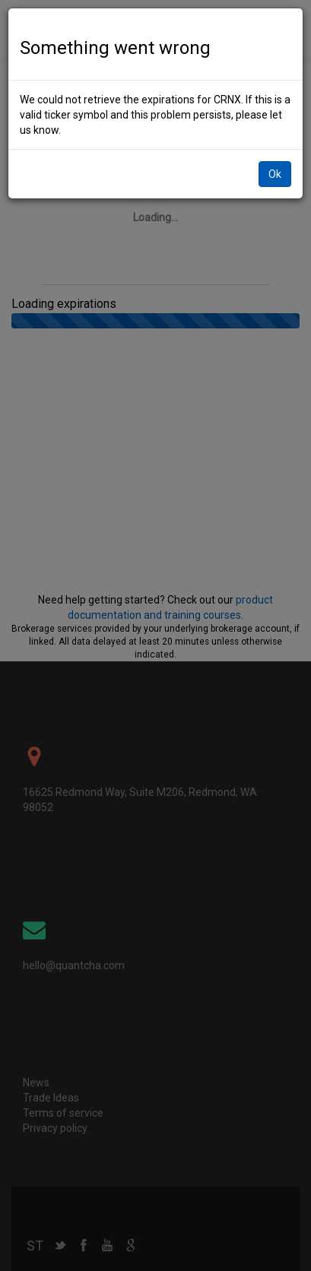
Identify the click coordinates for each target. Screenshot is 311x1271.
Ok (274, 162)
